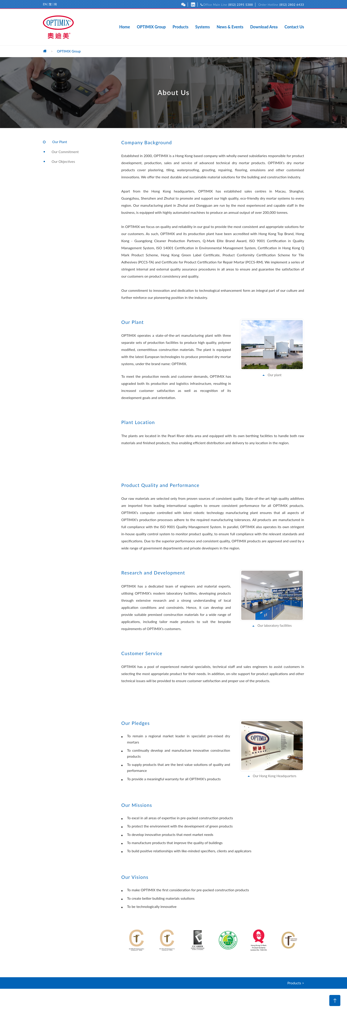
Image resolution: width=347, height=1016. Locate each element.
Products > (295, 983)
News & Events (230, 27)
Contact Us (294, 27)
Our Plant (59, 142)
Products (180, 27)
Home (124, 27)
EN (45, 4)
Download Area (264, 27)
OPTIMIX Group (151, 27)
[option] (136, 940)
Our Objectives (63, 161)
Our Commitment (65, 152)
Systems (202, 27)
